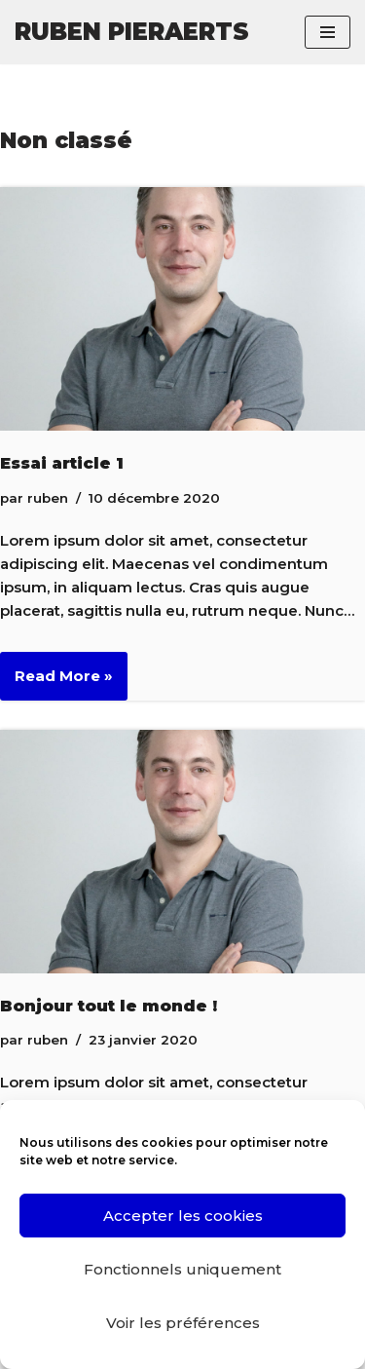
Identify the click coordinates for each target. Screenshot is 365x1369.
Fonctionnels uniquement (182, 1269)
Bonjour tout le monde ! (108, 1005)
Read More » (56, 682)
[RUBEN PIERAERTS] (132, 32)
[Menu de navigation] (327, 32)
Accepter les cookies (183, 1215)
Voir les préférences (183, 1322)
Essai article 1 (62, 463)
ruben (47, 498)
